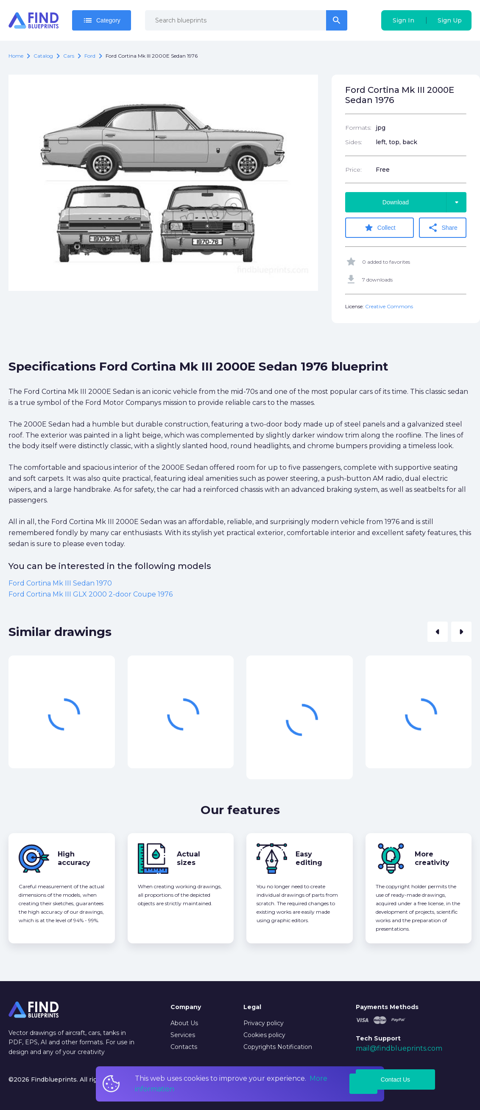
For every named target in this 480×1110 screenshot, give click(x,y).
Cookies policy (264, 1035)
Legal (252, 1007)
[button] (437, 632)
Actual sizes (188, 858)
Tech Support (378, 1038)
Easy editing (309, 858)
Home (15, 56)
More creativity (432, 858)
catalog (43, 56)
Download (424, 202)
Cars (68, 56)
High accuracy (74, 858)
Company (185, 1007)
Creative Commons (389, 306)
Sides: (353, 142)
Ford (89, 56)
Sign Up (450, 20)
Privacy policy (263, 1023)
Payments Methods (387, 1007)
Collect (380, 228)
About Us (184, 1023)
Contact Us (395, 1079)
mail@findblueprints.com (399, 1048)
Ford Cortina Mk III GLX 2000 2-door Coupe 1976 (90, 594)
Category (101, 20)
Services (182, 1035)
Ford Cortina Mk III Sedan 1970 (60, 583)
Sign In (403, 20)
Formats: (358, 127)
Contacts (183, 1047)
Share (443, 228)
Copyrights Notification (277, 1047)
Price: (353, 169)
